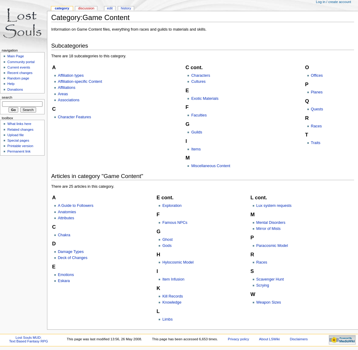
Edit (110, 8)
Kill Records (172, 296)
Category (62, 8)
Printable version (20, 146)
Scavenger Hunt (270, 279)
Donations (15, 89)
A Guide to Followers (75, 206)
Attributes (66, 218)
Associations (68, 100)
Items (196, 149)
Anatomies (67, 212)
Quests (317, 109)
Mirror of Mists (268, 229)
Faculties (199, 115)
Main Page (15, 56)
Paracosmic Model (272, 246)
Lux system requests (274, 206)
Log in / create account (333, 2)
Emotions (66, 275)
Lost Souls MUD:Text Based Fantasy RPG (28, 339)
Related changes (20, 129)
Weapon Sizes (268, 302)
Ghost (167, 239)
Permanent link (18, 151)
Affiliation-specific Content (80, 81)
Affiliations (67, 88)
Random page (18, 78)
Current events (18, 67)
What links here (19, 124)
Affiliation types (71, 75)
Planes (317, 92)
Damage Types (71, 252)
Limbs (167, 319)
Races (316, 126)
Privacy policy (238, 339)
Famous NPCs (174, 222)
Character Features (74, 117)
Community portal (21, 62)
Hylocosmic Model (178, 262)
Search (7, 97)
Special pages (18, 140)
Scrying (262, 285)
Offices (317, 75)
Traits (315, 143)
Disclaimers (299, 339)
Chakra (64, 235)
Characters (200, 75)
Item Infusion (173, 279)
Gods (166, 246)
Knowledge (171, 302)
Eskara (64, 281)
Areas (63, 94)
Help (11, 84)
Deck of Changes (72, 258)
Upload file (15, 135)
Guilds (196, 132)
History (126, 8)
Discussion (86, 8)
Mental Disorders (270, 222)
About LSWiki (269, 339)
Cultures (198, 81)
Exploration (171, 206)
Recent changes (19, 73)
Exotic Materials (204, 98)
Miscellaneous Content (210, 166)
